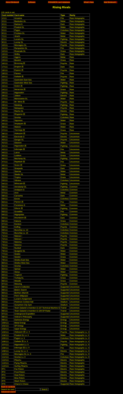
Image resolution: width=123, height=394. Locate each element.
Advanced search (8, 392)
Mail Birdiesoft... (110, 2)
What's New (89, 2)
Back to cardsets (8, 387)
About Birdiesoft (12, 2)
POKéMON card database (59, 2)
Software (32, 2)
